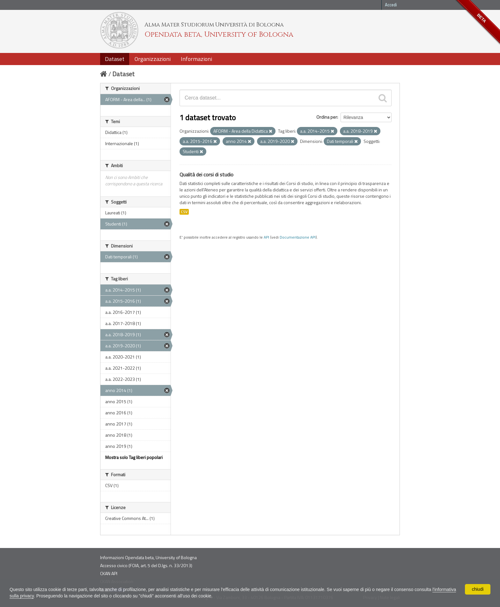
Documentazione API (298, 237)
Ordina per (326, 117)
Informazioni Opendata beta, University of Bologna (148, 557)
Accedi (391, 5)
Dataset (114, 59)
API (266, 237)
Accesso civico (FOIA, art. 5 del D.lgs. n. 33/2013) (146, 565)
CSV (184, 212)
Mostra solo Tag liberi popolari (134, 457)
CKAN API (108, 573)
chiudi (478, 589)
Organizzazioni (153, 59)
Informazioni (196, 59)
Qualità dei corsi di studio (206, 174)
